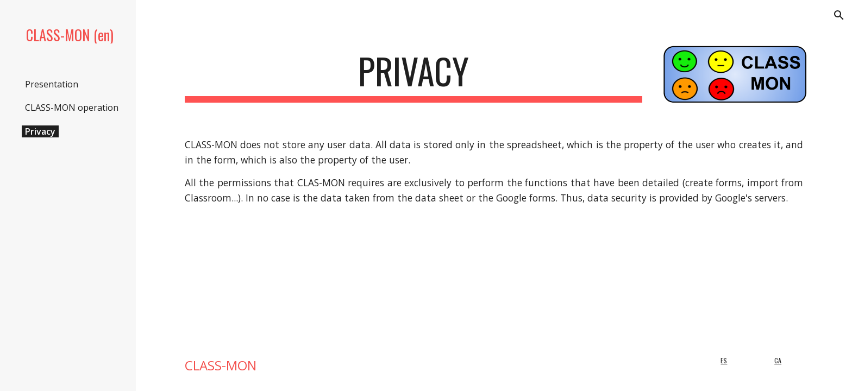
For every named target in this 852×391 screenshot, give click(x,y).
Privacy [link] (40, 131)
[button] (839, 15)
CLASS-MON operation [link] (71, 107)
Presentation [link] (51, 84)
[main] (413, 76)
